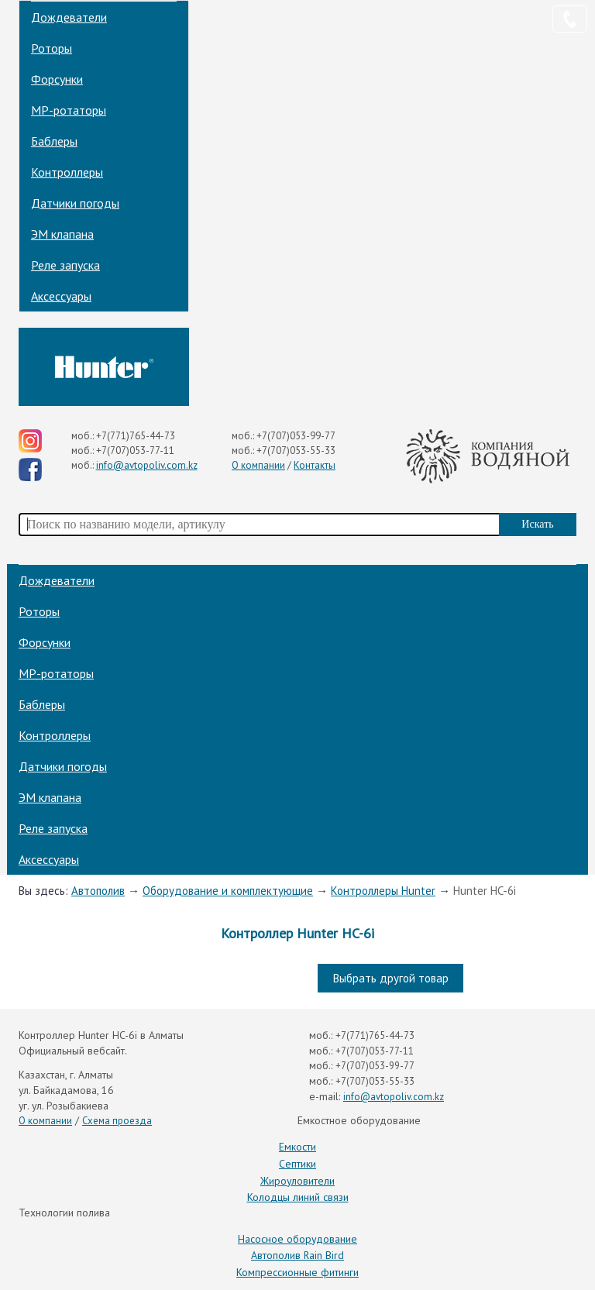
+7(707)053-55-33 (295, 450)
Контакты (314, 465)
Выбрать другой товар (391, 978)
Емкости (297, 1147)
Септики (297, 1164)
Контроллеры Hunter (383, 890)
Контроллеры (67, 172)
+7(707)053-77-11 (135, 450)
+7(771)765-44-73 (135, 435)
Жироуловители (297, 1181)
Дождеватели (69, 17)
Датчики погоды (75, 203)
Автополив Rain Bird (297, 1255)
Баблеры (54, 141)
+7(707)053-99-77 (295, 435)
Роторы (51, 48)
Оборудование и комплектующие (228, 890)
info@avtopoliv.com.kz (147, 465)
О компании (258, 465)
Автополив (98, 890)
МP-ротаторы (68, 110)
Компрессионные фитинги (297, 1272)
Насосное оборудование (297, 1239)
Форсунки (57, 79)
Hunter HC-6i (484, 890)
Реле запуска (65, 265)
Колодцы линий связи (298, 1197)
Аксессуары (61, 296)
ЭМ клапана (62, 234)
